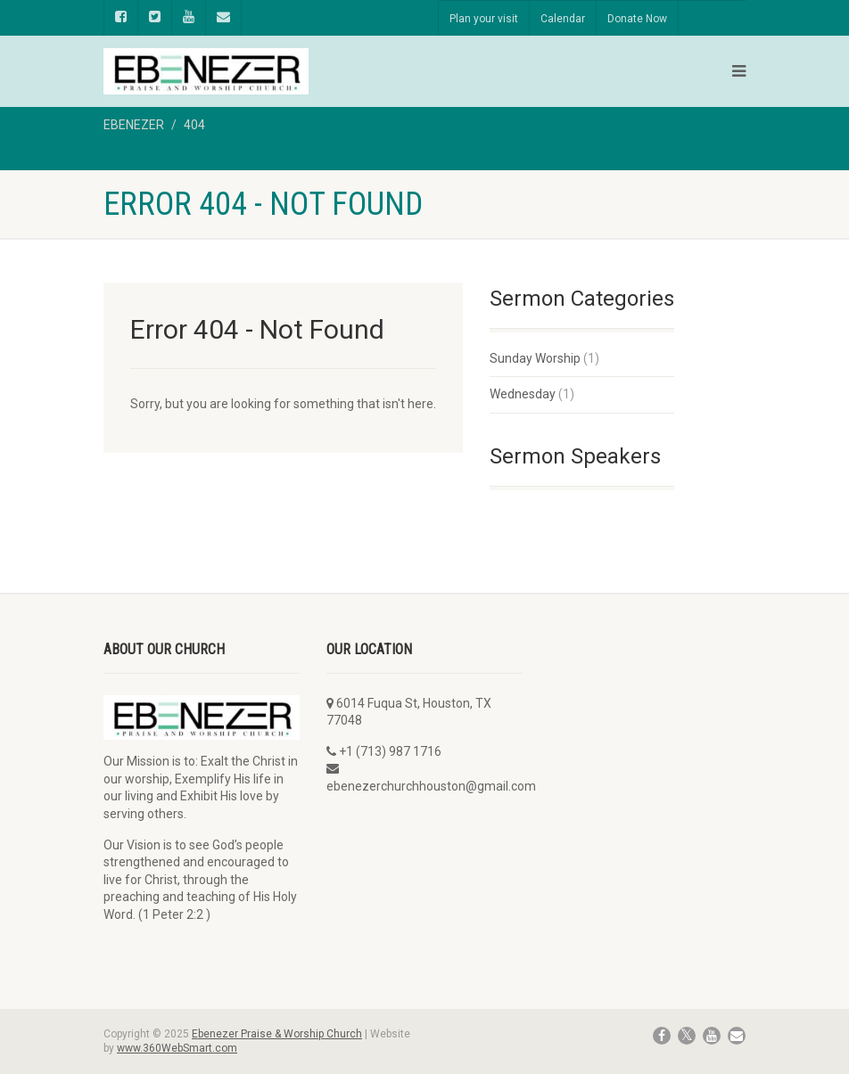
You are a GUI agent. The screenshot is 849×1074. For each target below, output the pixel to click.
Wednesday (523, 394)
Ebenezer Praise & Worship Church (277, 1034)
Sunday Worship (535, 358)
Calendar (562, 18)
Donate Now (637, 18)
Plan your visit (483, 18)
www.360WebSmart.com (177, 1048)
